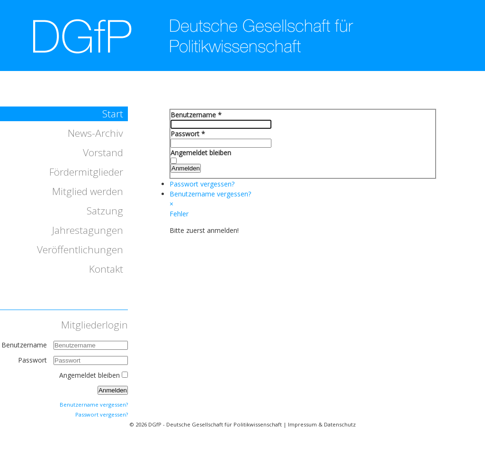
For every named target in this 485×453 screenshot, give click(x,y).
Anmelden (113, 390)
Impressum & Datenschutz (322, 424)
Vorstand (103, 152)
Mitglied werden (87, 191)
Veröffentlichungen (80, 249)
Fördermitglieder (86, 171)
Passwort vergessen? (101, 414)
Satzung (105, 210)
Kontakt (106, 268)
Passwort (33, 359)
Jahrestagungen (87, 230)
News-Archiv (95, 133)
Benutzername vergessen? (94, 404)
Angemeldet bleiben (89, 375)
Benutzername (24, 344)
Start (112, 113)
